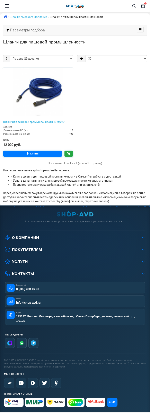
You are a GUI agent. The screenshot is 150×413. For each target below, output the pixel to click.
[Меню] (7, 6)
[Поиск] (134, 6)
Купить (32, 153)
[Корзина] (143, 6)
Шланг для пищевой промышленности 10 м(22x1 (34, 121)
